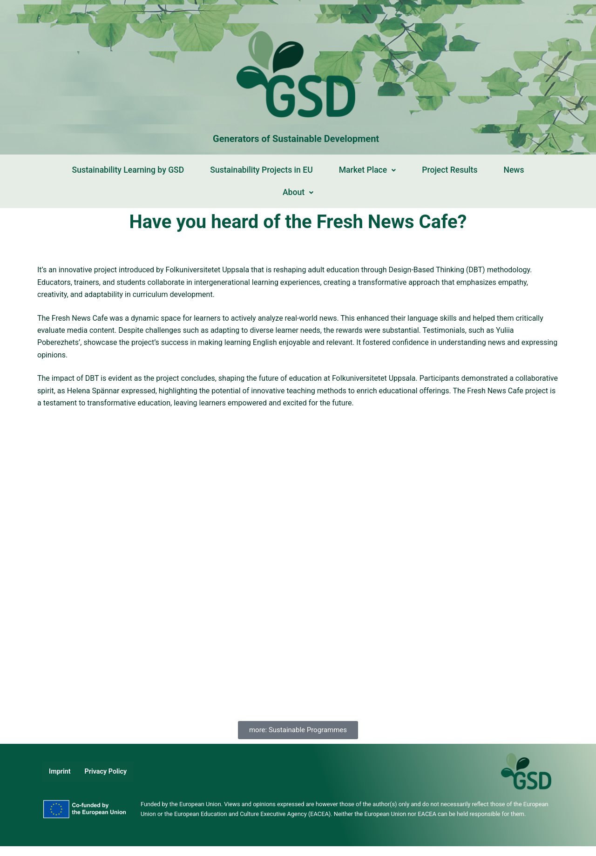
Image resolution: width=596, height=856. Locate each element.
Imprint (60, 771)
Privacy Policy (106, 771)
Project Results (449, 170)
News (513, 170)
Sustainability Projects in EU (261, 170)
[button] (367, 170)
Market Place (367, 170)
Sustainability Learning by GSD (128, 170)
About (298, 192)
